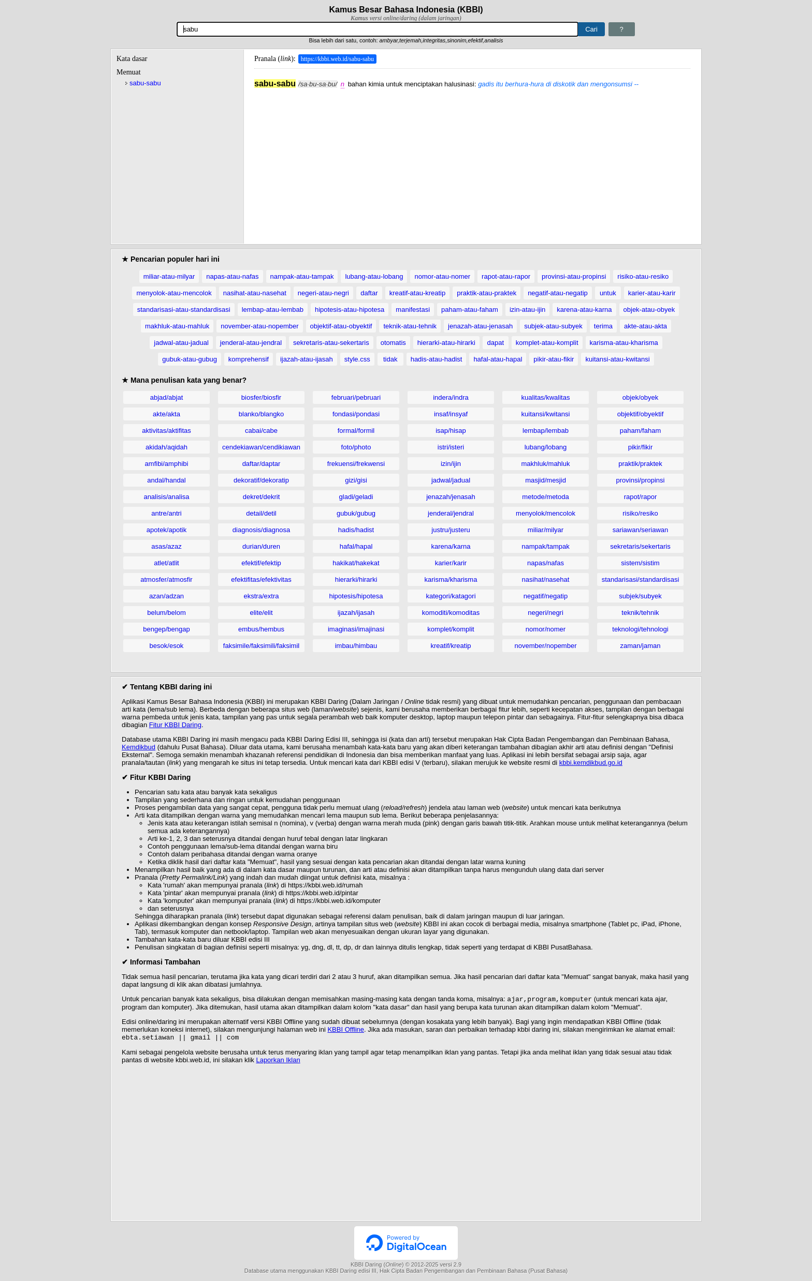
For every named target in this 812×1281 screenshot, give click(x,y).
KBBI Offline (345, 1030)
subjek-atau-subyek (553, 326)
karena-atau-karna (584, 309)
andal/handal (166, 480)
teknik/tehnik (640, 612)
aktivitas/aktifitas (166, 430)
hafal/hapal (356, 546)
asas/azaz (166, 546)
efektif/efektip (261, 563)
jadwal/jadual (450, 480)
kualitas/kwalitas (545, 397)
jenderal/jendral (451, 513)
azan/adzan (166, 596)
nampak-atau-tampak (302, 276)
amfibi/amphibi (167, 464)
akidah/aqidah (166, 447)
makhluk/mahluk (545, 464)
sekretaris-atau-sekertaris (331, 342)
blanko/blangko (261, 414)
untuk (608, 293)
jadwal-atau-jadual (181, 342)
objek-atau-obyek (649, 309)
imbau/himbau (356, 646)
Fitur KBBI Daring (175, 725)
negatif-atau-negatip (558, 293)
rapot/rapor (640, 497)
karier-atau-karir (652, 293)
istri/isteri (451, 447)
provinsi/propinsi (640, 480)
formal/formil (356, 430)
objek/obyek (640, 397)
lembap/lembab (546, 430)
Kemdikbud (138, 747)
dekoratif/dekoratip (261, 480)
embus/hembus (261, 629)
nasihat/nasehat (546, 579)
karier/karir (451, 563)
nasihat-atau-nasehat (254, 293)
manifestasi (413, 309)
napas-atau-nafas (232, 276)
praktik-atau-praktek (486, 293)
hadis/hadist (356, 530)
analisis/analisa (166, 497)
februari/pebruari (356, 397)
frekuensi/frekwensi (356, 464)
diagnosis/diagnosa (261, 530)
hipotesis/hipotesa (356, 596)
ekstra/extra (261, 596)
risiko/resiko (640, 513)
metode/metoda (545, 497)
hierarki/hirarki (356, 579)
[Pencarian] (377, 29)
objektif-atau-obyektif (341, 326)
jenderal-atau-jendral (251, 342)
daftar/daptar (261, 464)
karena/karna (451, 546)
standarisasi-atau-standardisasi (183, 309)
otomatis (393, 342)
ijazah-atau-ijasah (306, 359)
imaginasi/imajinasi (356, 629)
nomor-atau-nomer (442, 276)
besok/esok (167, 646)
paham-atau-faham (469, 309)
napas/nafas (545, 563)
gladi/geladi (356, 497)
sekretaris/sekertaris (640, 546)
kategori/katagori (450, 596)
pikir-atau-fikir (553, 359)
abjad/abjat (166, 397)
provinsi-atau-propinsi (574, 276)
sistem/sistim (640, 563)
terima (603, 326)
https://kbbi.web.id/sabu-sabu (337, 59)
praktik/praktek (640, 464)
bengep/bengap (166, 629)
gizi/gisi (356, 480)
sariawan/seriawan (641, 530)
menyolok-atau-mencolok (173, 293)
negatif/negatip (546, 596)
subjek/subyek (640, 596)
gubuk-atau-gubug (189, 359)
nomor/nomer (546, 629)
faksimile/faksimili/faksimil (261, 646)
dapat (495, 342)
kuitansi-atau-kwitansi (617, 359)
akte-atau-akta (645, 326)
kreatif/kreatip (450, 646)
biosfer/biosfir (261, 397)
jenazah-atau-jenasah (480, 326)
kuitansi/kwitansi (545, 414)
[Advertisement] (472, 160)
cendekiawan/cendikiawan (261, 447)
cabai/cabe (261, 430)
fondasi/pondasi (356, 414)
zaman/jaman (640, 646)
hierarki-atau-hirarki (446, 342)
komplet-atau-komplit (547, 342)
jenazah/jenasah (450, 497)
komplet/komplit (450, 629)
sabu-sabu (145, 83)
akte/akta (166, 414)
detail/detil (261, 513)
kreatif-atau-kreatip (417, 293)
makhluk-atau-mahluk (177, 326)
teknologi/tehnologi (640, 629)
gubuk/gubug (356, 513)
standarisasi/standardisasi (640, 579)
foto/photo (356, 447)
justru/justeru (450, 530)
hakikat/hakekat (355, 563)
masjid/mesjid (545, 480)
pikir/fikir (640, 447)
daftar (369, 293)
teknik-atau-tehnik (410, 326)
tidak (390, 359)
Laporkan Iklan (278, 1062)
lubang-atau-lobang (374, 276)
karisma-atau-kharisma (624, 342)
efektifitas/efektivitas (261, 579)
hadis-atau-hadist (436, 359)
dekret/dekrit (261, 497)
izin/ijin (451, 464)
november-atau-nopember (259, 326)
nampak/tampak (545, 546)
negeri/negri (545, 612)
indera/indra (451, 397)
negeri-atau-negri (323, 293)
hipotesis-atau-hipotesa (349, 309)
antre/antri (166, 513)
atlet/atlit (166, 563)
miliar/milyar (545, 530)
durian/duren (261, 546)
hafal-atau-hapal (497, 359)
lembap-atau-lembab (272, 309)
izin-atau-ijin (527, 309)
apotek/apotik (166, 530)
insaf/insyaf (451, 414)
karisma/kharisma (451, 579)
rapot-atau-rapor (506, 276)
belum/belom (166, 612)
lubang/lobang (546, 447)
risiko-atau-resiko (643, 276)
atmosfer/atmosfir (166, 579)
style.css (357, 359)
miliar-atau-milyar (169, 276)
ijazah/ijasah (356, 612)
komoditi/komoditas (451, 612)
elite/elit (261, 612)
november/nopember (546, 646)
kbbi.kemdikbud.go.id (590, 762)
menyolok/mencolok (545, 513)
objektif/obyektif (640, 414)
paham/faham (640, 430)
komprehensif (248, 359)
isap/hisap (451, 430)
